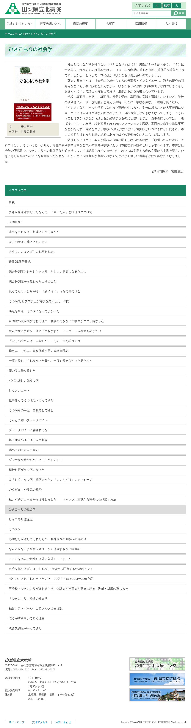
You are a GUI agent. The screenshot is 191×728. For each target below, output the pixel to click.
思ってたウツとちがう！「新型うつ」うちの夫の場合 (44, 291)
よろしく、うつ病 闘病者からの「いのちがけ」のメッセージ (50, 479)
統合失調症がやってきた (25, 628)
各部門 (110, 23)
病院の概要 (80, 23)
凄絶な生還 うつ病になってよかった (34, 311)
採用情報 (141, 23)
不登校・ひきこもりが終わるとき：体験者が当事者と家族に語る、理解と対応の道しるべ (68, 588)
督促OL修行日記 (20, 261)
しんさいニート (19, 390)
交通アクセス (40, 722)
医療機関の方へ (50, 23)
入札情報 (171, 23)
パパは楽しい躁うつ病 (24, 380)
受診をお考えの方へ (20, 23)
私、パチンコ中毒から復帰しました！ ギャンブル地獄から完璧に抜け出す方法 (62, 499)
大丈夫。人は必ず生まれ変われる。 (33, 251)
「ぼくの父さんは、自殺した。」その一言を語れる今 (44, 341)
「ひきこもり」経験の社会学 (28, 598)
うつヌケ (15, 529)
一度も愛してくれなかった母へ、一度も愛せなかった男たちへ (50, 360)
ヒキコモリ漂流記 (21, 519)
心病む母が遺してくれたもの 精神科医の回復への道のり (47, 539)
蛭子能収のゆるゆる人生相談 (28, 440)
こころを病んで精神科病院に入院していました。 (41, 558)
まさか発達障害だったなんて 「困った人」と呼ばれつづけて (50, 212)
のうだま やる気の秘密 (25, 489)
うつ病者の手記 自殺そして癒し (31, 410)
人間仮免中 (16, 222)
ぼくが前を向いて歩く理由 (27, 618)
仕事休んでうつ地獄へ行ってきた (31, 400)
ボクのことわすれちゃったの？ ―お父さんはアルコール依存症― (52, 578)
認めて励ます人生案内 (24, 449)
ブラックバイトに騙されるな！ (30, 430)
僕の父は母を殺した (22, 370)
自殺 (12, 202)
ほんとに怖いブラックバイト (28, 420)
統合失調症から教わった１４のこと (33, 281)
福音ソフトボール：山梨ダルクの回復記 (35, 608)
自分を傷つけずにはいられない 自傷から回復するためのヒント (51, 568)
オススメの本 (22, 33)
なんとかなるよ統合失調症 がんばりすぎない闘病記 (44, 549)
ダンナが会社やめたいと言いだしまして (35, 459)
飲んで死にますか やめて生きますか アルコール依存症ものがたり (55, 331)
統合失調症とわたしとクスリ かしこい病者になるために (47, 271)
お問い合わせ (63, 722)
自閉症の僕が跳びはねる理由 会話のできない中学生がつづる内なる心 (56, 321)
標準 (167, 5)
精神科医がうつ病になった (27, 469)
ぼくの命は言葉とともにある (28, 241)
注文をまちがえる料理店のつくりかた (34, 232)
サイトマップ (16, 722)
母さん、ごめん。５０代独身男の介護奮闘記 (38, 350)
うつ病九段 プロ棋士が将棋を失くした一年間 (39, 301)
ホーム (9, 33)
